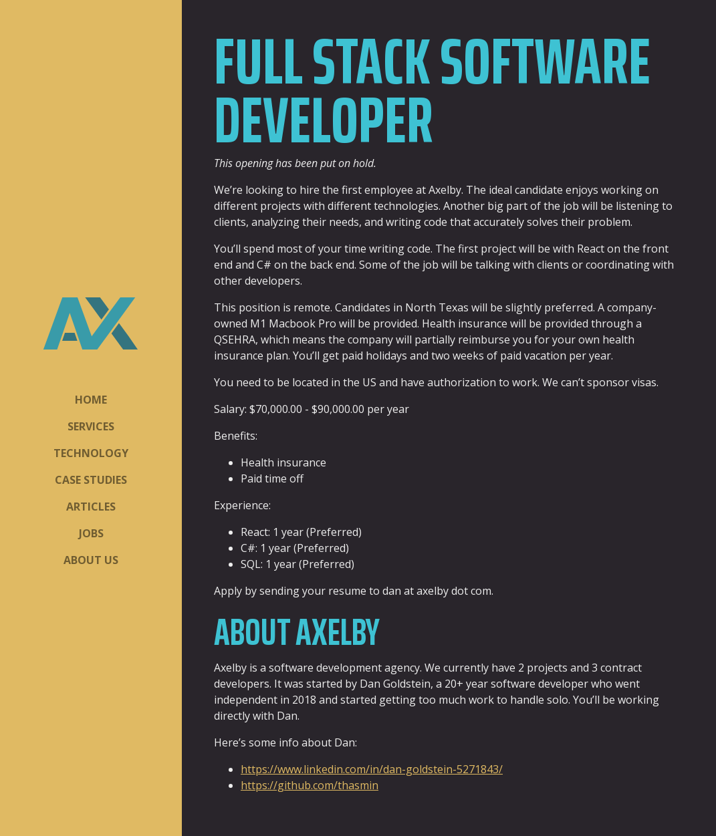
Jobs (91, 533)
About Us (91, 560)
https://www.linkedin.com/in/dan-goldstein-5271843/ (372, 769)
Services (91, 426)
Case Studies (91, 479)
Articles (91, 506)
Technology (90, 453)
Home (91, 399)
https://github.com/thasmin (309, 785)
